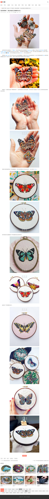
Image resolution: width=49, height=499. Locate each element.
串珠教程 (17, 489)
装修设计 (21, 492)
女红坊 (8, 8)
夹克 (21, 52)
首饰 (1, 458)
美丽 (28, 50)
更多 (39, 5)
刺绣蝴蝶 (16, 458)
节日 (5, 5)
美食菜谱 (7, 492)
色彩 (31, 50)
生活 (33, 5)
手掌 (35, 169)
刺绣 (6, 55)
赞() (24, 455)
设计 (8, 55)
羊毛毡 (27, 489)
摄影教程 (14, 492)
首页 (1, 5)
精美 (1, 52)
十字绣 (24, 489)
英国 (2, 51)
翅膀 (28, 55)
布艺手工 (6, 489)
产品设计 (25, 492)
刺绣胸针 (11, 458)
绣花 (4, 52)
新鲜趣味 (29, 492)
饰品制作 (13, 489)
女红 (26, 5)
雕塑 (29, 5)
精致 (40, 50)
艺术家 (5, 51)
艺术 (44, 55)
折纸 (16, 5)
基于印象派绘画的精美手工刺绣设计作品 (42, 460)
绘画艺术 (18, 492)
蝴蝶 (14, 50)
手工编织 (9, 489)
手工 (29, 51)
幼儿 (12, 5)
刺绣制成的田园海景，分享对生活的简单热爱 (10, 460)
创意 (36, 5)
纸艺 (19, 5)
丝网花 (30, 489)
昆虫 (43, 50)
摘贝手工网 (4, 8)
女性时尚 (3, 492)
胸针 (8, 52)
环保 (22, 5)
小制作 (8, 5)
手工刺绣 (12, 8)
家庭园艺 (10, 492)
